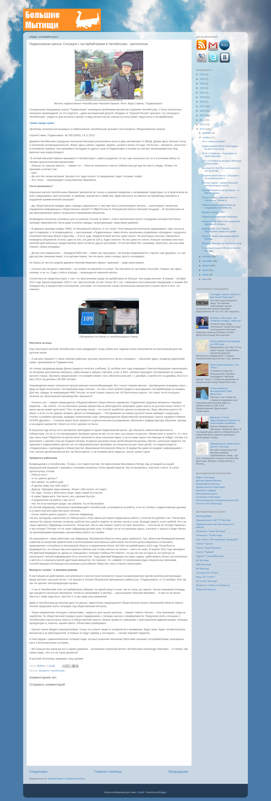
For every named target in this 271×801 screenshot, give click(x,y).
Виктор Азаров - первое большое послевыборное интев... (220, 184)
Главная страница (108, 771)
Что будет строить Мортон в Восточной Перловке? (225, 295)
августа (206, 265)
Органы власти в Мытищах (210, 487)
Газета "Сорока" (204, 543)
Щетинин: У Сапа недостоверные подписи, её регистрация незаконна (225, 420)
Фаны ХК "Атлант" (206, 577)
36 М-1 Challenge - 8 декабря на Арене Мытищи (219, 154)
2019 (202, 97)
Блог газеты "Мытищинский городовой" (217, 539)
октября (207, 256)
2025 (202, 74)
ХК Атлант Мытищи (206, 581)
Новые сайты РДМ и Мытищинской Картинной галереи (221, 222)
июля (205, 270)
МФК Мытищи (203, 564)
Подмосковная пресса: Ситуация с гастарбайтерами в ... (220, 177)
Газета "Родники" (205, 552)
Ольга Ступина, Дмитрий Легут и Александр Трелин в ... (219, 199)
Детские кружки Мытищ (208, 480)
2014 (202, 120)
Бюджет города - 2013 (214, 212)
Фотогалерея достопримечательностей (217, 500)
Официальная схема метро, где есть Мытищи (225, 445)
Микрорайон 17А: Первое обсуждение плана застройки (219, 230)
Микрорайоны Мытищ (207, 484)
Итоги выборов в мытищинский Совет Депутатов (221, 391)
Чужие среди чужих (41, 123)
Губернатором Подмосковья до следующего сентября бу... (219, 206)
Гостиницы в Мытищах (208, 497)
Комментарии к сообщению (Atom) (66, 778)
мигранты (44, 670)
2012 (202, 129)
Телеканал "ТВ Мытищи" (209, 535)
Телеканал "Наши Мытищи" (211, 531)
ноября (206, 137)
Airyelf (141, 792)
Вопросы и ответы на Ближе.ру (213, 585)
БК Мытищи (202, 560)
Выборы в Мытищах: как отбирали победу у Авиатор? (225, 319)
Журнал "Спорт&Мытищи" (210, 556)
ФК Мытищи (202, 568)
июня (205, 274)
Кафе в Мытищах (205, 477)
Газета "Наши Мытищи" (208, 548)
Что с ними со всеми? (213, 141)
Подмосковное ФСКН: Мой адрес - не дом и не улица (220, 147)
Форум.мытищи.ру (206, 589)
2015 (202, 115)
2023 (202, 83)
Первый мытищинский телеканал (220, 216)
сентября (207, 261)
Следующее (38, 771)
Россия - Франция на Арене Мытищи (222, 243)
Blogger (162, 792)
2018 (202, 101)
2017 (202, 106)
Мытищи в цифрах (206, 490)
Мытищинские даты (206, 493)
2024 (202, 79)
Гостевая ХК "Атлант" (207, 572)
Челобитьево (58, 670)
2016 (202, 111)
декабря (207, 133)
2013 (202, 124)
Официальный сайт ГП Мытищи (213, 520)
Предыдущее (178, 771)
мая (204, 279)
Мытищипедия (204, 516)
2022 (202, 88)
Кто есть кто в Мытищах (209, 503)
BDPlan (41, 666)
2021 (202, 92)
